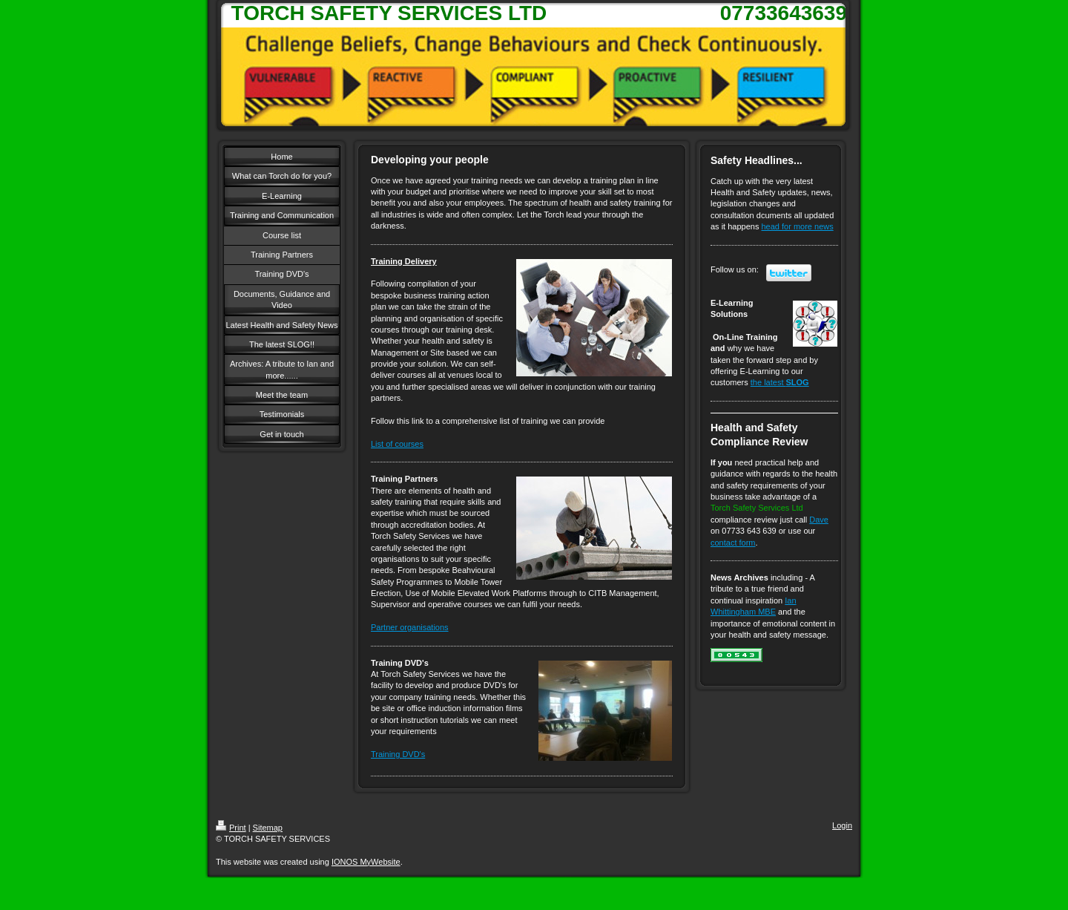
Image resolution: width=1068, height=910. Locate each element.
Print (231, 827)
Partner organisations (410, 627)
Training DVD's (398, 754)
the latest (780, 382)
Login (842, 825)
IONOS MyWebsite (366, 861)
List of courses (397, 443)
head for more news (798, 226)
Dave (818, 519)
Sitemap (268, 827)
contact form (733, 542)
